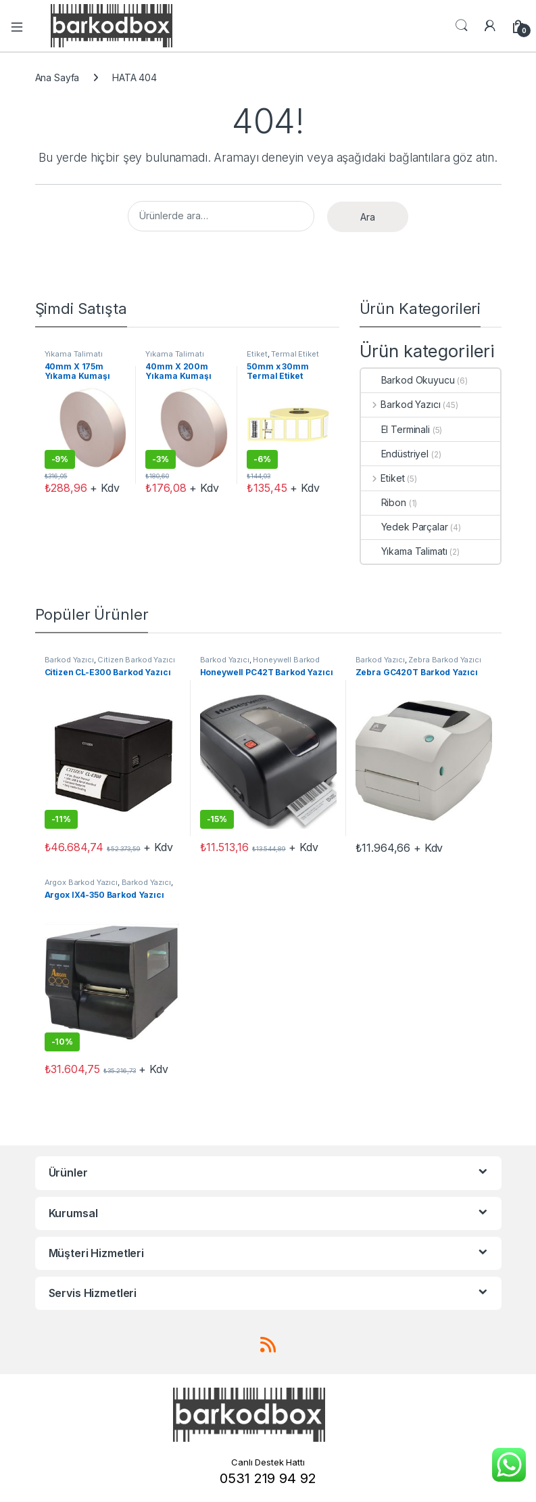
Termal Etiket (294, 354)
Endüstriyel (395, 453)
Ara (367, 217)
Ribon (383, 502)
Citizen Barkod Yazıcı (135, 659)
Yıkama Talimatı (74, 354)
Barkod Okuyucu (408, 380)
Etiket (257, 354)
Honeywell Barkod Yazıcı (260, 664)
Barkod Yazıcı (401, 404)
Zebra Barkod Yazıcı (444, 659)
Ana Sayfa (57, 77)
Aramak (461, 25)
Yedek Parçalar (404, 526)
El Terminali (395, 429)
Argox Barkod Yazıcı (81, 882)
